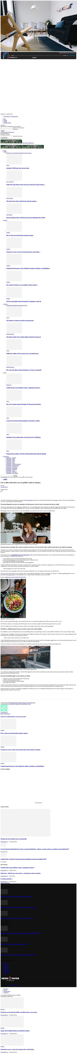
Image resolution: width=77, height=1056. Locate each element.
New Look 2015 (12, 153)
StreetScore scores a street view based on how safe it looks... (17, 1049)
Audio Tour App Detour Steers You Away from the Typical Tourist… (25, 184)
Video (4, 372)
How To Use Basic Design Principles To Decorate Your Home (23, 404)
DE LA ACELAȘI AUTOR (19, 716)
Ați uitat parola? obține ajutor (7, 132)
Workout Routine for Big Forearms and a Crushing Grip (22, 702)
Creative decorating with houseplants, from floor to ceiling (23, 420)
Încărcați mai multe (5, 883)
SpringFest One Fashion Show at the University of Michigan (23, 437)
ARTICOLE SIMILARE (7, 716)
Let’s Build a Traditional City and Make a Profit (20, 704)
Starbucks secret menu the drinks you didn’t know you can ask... (19, 1012)
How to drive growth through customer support (19, 235)
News (4, 150)
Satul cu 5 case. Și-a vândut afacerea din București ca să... (17, 918)
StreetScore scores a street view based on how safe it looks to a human (20, 749)
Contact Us (6, 992)
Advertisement (6, 991)
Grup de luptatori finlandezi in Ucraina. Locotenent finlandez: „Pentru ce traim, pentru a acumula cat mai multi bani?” (35, 849)
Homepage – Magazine (11, 469)
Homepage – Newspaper (12, 466)
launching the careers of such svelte (20, 555)
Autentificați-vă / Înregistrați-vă (10, 116)
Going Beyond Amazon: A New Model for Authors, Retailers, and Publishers (28, 268)
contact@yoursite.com (12, 985)
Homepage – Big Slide (11, 472)
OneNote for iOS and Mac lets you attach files (14, 839)
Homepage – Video (10, 460)
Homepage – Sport (10, 463)
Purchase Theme (7, 122)
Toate (7, 153)
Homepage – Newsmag (11, 468)
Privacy (5, 990)
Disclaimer (5, 988)
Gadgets (5, 220)
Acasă (2, 477)
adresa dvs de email (17, 136)
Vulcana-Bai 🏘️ (4, 487)
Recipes (22, 305)
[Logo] (11, 148)
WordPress (30, 500)
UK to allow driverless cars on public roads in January (21, 285)
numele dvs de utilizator (18, 127)
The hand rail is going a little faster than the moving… (21, 201)
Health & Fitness (17, 305)
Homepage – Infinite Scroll (12, 465)
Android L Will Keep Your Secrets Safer (17, 168)
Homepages (6, 456)
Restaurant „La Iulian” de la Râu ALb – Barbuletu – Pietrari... (18, 907)
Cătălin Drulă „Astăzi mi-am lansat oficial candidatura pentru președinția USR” (24, 859)
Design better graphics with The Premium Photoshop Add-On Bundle (26, 453)
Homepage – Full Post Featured (13, 464)
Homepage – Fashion (11, 457)
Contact (5, 121)
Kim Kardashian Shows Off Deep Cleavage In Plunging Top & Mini (25, 217)
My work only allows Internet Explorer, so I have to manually (23, 370)
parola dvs (15, 129)
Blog (4, 119)
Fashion (5, 151)
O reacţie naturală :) (6, 879)
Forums (5, 120)
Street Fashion (19, 153)
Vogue (30, 153)
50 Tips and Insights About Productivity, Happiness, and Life (23, 301)
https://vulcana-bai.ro (5, 713)
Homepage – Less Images (12, 473)
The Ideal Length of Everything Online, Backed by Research (23, 337)
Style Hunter (26, 153)
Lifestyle (5, 304)
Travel (25, 305)
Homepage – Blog (10, 459)
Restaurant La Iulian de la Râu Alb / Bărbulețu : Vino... (16, 896)
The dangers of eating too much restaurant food (19, 320)
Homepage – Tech (10, 461)
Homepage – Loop (10, 470)
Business (11, 305)
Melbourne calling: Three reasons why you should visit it (22, 353)
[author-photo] (4, 711)
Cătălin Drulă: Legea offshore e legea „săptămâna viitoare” (23, 387)
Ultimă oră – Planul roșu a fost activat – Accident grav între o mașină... (21, 873)
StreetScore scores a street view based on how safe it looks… (23, 252)
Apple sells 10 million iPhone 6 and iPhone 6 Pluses (15, 1030)
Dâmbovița (8, 385)
